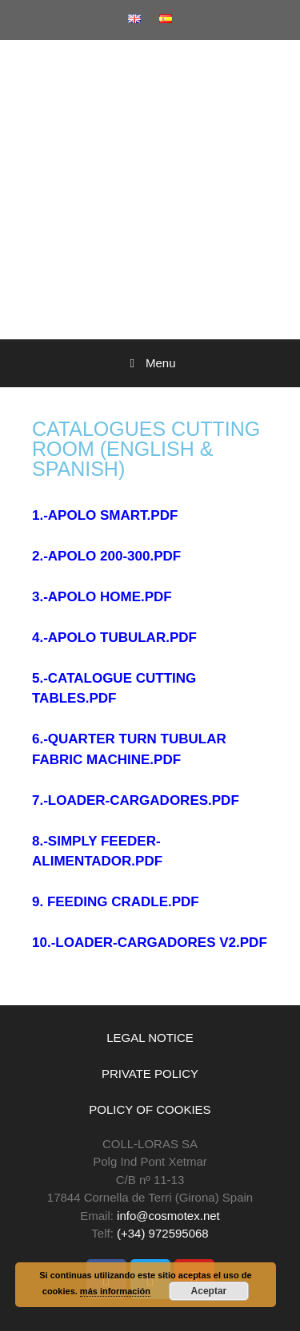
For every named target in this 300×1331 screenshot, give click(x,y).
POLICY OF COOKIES (149, 1109)
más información (115, 1291)
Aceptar (209, 1291)
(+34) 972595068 (163, 1233)
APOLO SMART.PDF (113, 515)
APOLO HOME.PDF (110, 596)
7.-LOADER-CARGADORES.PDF (135, 800)
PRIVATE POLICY (150, 1073)
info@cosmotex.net (168, 1215)
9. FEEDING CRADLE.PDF (115, 901)
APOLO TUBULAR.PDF (122, 637)
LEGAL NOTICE (150, 1037)
